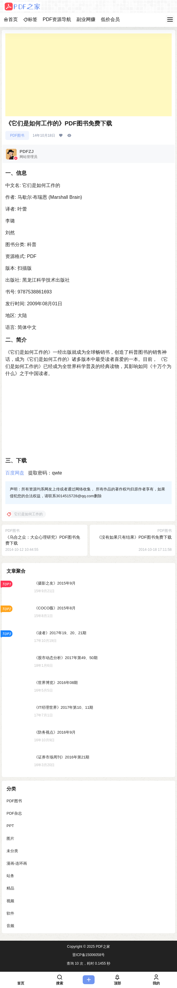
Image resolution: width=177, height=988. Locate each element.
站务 (10, 876)
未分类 (12, 851)
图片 (10, 838)
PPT (10, 826)
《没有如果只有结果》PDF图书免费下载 (134, 537)
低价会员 (110, 19)
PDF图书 (17, 135)
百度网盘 (14, 472)
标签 (30, 19)
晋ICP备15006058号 (88, 955)
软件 (10, 913)
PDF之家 (102, 947)
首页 (11, 19)
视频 (10, 901)
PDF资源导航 (57, 19)
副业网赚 (85, 19)
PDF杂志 (14, 813)
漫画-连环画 (17, 863)
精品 (10, 888)
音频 (10, 926)
